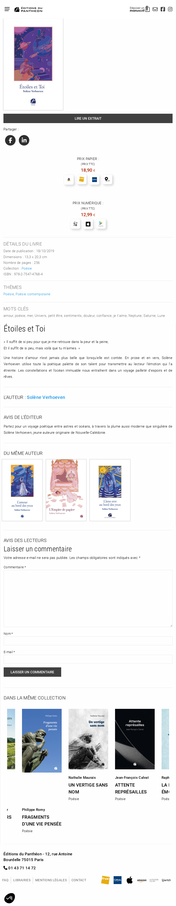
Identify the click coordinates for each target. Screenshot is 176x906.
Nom (8, 633)
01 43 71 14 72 (19, 867)
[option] (88, 753)
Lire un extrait (88, 118)
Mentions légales (51, 880)
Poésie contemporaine (33, 294)
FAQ (5, 880)
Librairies (21, 880)
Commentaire (15, 567)
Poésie (27, 268)
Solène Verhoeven (46, 397)
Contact (79, 880)
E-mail (9, 652)
